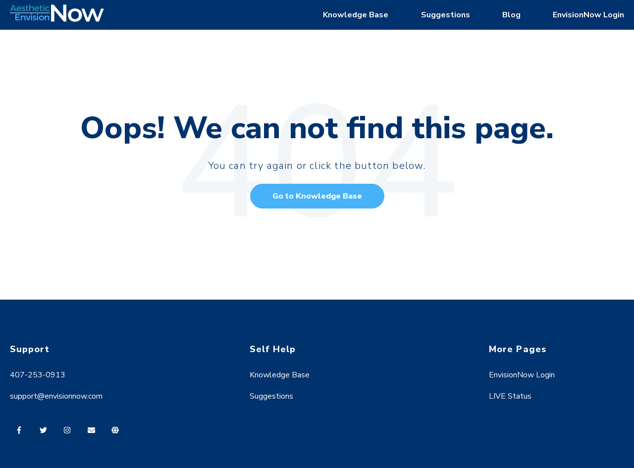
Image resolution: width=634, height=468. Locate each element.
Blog (511, 14)
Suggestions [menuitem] (271, 396)
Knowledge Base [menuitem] (280, 374)
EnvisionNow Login (588, 14)
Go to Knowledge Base (317, 196)
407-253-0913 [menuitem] (37, 374)
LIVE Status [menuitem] (510, 396)
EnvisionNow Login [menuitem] (522, 374)
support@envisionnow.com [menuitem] (56, 396)
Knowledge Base (355, 14)
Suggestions (445, 14)
